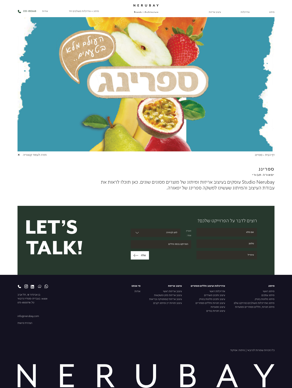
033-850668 (27, 11)
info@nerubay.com (28, 316)
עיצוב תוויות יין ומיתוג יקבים (167, 303)
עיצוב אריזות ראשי (172, 291)
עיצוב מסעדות (218, 307)
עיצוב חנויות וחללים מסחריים (210, 303)
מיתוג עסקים (267, 295)
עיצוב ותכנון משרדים (214, 295)
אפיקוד (233, 350)
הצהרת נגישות (25, 323)
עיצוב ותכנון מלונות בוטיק (212, 299)
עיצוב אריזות (215, 12)
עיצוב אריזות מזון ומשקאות (168, 295)
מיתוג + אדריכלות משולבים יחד (84, 11)
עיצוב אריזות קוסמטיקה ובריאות (165, 299)
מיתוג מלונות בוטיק (264, 299)
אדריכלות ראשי (217, 291)
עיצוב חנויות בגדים (215, 311)
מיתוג (271, 12)
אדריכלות (245, 12)
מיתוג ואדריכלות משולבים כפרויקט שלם (254, 303)
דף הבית (269, 155)
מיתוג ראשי (268, 291)
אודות (45, 11)
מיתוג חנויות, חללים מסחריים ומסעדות (254, 307)
